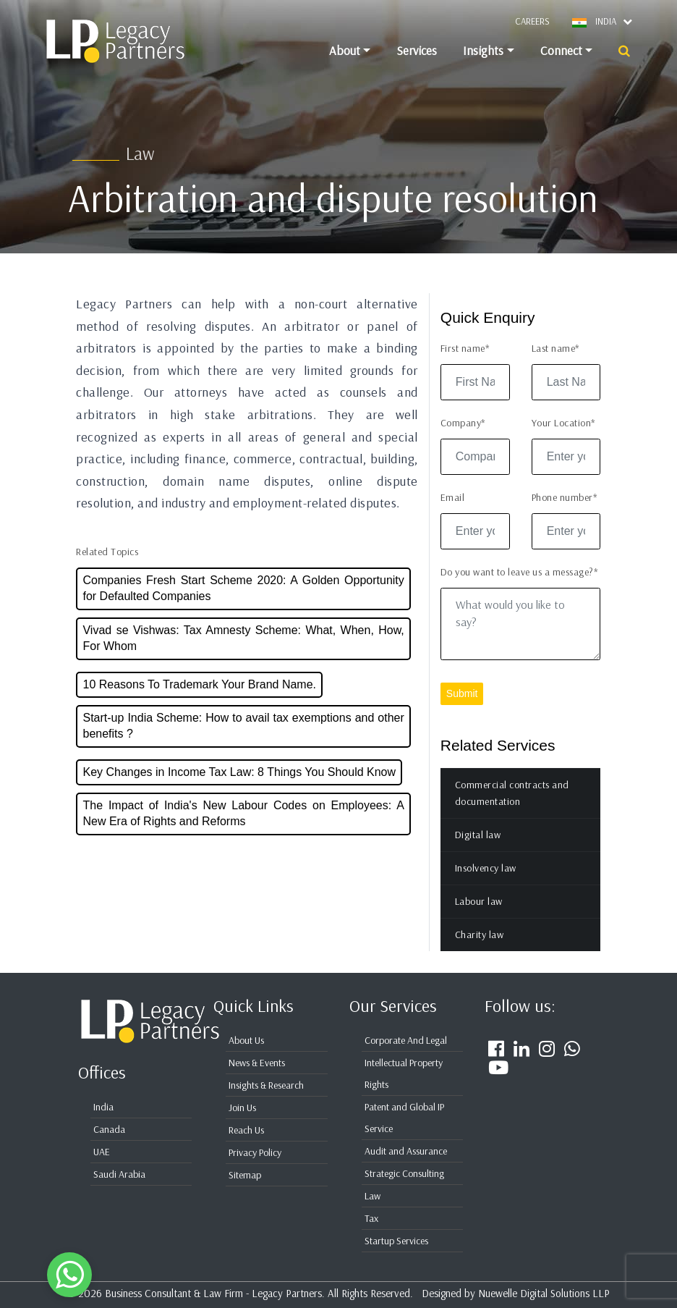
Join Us (242, 1107)
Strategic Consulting (404, 1173)
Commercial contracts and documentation (512, 809)
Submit (462, 710)
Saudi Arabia (119, 1174)
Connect (561, 50)
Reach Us (246, 1129)
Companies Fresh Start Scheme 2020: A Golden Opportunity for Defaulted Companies (243, 605)
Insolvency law (485, 884)
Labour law (479, 917)
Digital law (478, 851)
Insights (483, 50)
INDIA (613, 21)
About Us (246, 1040)
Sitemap (245, 1174)
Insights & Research (266, 1085)
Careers (532, 21)
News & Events (257, 1062)
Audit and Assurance (406, 1150)
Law (372, 1195)
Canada (109, 1129)
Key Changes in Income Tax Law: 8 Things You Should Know (239, 788)
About (344, 50)
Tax (371, 1218)
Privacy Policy (255, 1152)
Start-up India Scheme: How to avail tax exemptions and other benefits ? (243, 742)
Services (416, 50)
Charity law (479, 951)
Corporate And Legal (406, 1040)
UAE (101, 1151)
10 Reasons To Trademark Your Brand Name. (199, 700)
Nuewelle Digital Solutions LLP (544, 1293)
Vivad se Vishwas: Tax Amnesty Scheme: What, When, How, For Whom (243, 655)
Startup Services (396, 1240)
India (103, 1106)
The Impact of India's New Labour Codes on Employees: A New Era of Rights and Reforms (243, 830)
